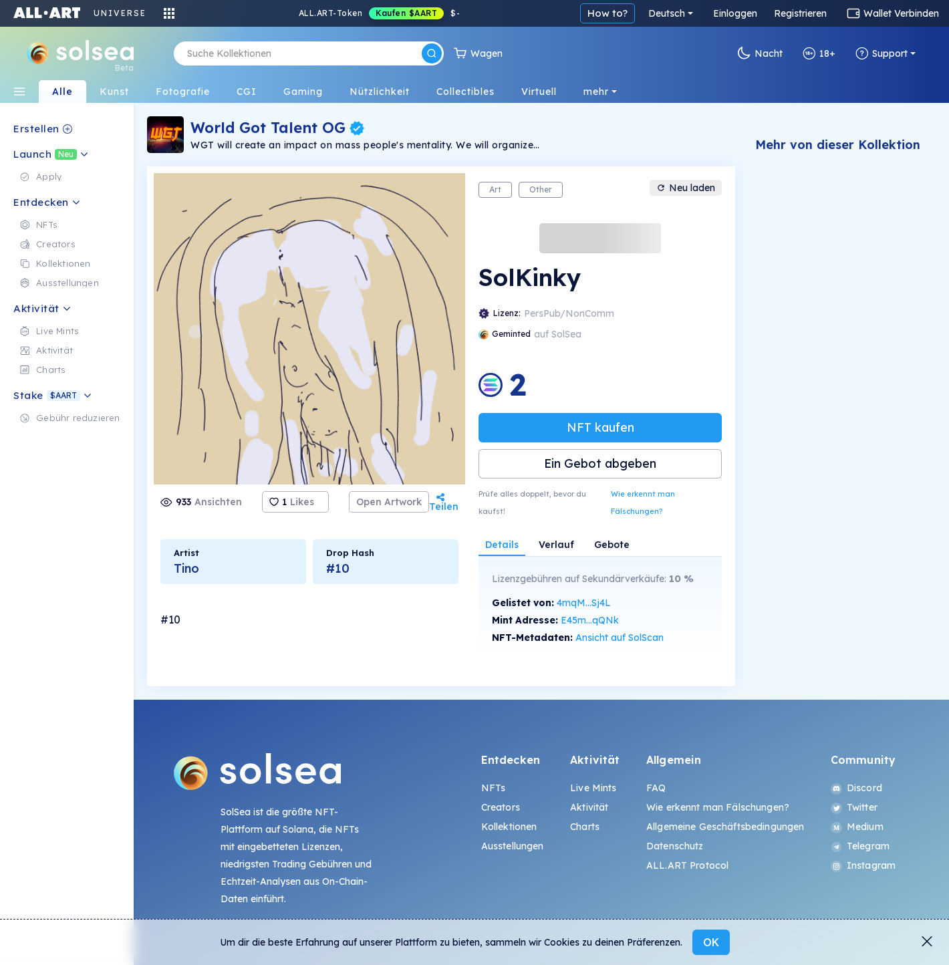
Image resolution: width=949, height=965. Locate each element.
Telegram (860, 846)
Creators (500, 807)
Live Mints (593, 788)
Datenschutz (675, 846)
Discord (856, 788)
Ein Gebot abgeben (600, 463)
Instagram (863, 865)
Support (881, 53)
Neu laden (685, 188)
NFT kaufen (600, 427)
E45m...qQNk (590, 620)
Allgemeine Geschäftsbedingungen (725, 827)
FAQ (656, 788)
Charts (584, 827)
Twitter (854, 807)
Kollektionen (509, 827)
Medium (857, 827)
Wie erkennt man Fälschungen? (643, 502)
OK (711, 942)
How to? (607, 13)
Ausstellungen (512, 846)
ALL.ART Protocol (687, 865)
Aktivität (589, 807)
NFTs (493, 788)
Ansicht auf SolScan (619, 638)
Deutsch (666, 13)
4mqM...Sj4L (584, 603)
